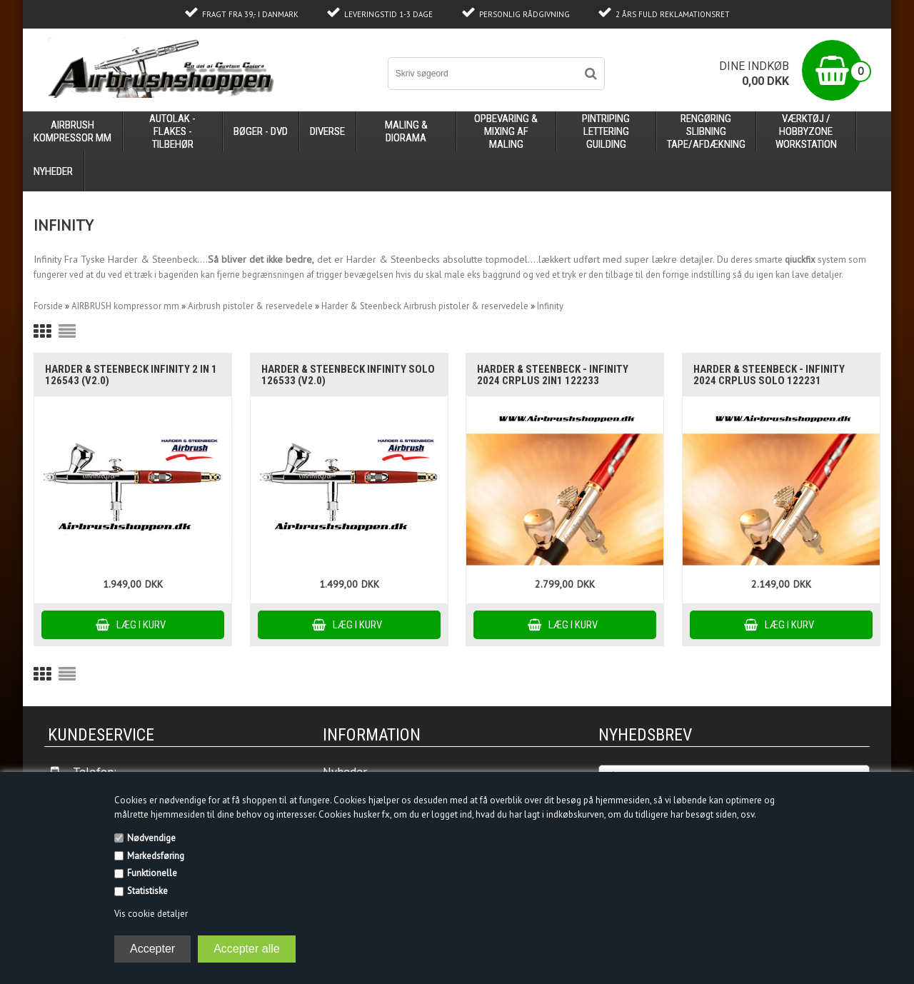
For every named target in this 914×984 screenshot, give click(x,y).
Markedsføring (155, 856)
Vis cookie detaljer (151, 914)
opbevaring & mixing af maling (506, 131)
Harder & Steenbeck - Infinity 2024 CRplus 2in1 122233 (552, 375)
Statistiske (147, 891)
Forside (48, 306)
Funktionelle (152, 873)
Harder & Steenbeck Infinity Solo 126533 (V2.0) (348, 375)
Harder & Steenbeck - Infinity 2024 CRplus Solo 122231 (769, 375)
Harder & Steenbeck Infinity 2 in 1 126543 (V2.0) (131, 375)
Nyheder (53, 171)
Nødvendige (151, 838)
